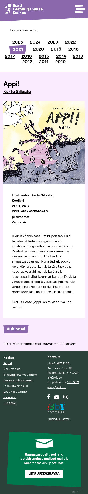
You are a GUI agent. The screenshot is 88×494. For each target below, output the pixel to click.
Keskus (9, 357)
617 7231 (66, 368)
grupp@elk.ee (56, 387)
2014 (61, 56)
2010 (60, 62)
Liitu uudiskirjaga (44, 473)
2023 (52, 42)
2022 (70, 42)
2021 (18, 49)
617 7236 (63, 363)
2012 (27, 62)
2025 (17, 42)
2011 (43, 62)
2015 (44, 56)
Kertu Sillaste (17, 91)
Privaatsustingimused (18, 380)
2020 (38, 49)
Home (14, 30)
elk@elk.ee (54, 377)
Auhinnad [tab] (16, 329)
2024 (35, 42)
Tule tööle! (10, 403)
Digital (76, 492)
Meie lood (9, 397)
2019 (56, 49)
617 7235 (72, 373)
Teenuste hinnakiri (15, 386)
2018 (73, 49)
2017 (10, 56)
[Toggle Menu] (79, 7)
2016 (26, 56)
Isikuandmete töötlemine (20, 374)
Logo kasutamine (15, 391)
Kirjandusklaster (58, 419)
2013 (78, 56)
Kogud (7, 363)
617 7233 (73, 382)
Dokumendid (11, 369)
